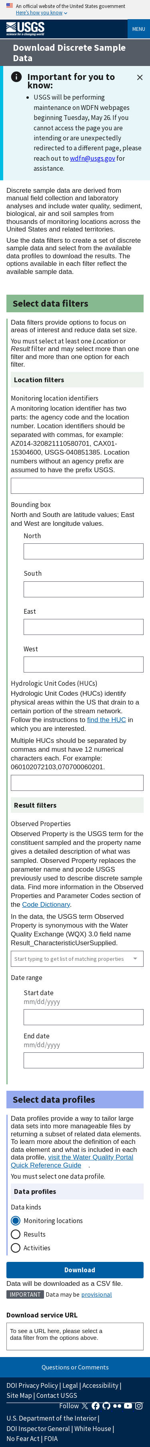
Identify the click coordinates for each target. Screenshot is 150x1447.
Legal (70, 1385)
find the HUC (106, 720)
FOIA (51, 1438)
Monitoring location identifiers (54, 398)
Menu (138, 28)
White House (92, 1428)
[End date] (84, 1060)
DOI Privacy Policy (32, 1385)
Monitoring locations (53, 1220)
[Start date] (84, 1017)
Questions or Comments (75, 1367)
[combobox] (77, 959)
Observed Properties (41, 823)
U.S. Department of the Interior (51, 1418)
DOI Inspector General (38, 1428)
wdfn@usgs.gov (92, 158)
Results (35, 1234)
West (31, 649)
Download (75, 1269)
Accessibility (100, 1385)
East (30, 611)
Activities (37, 1247)
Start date (39, 992)
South (33, 573)
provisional (96, 1294)
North (32, 535)
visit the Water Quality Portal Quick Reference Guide (72, 1161)
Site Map (19, 1395)
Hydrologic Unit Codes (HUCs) (54, 683)
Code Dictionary (46, 904)
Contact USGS (56, 1395)
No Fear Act (23, 1438)
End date (37, 1036)
